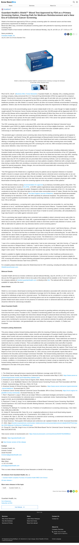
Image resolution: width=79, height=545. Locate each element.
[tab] (14, 516)
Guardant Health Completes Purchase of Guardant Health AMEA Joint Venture (25, 477)
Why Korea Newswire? (8, 518)
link (49, 280)
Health (4, 488)
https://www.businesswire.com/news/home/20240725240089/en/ (50, 434)
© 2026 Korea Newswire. (7, 540)
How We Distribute (7, 521)
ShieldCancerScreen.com (9, 267)
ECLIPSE (26, 187)
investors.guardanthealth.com (26, 280)
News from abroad (32, 523)
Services (5, 516)
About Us (55, 527)
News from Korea (32, 521)
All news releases (6, 480)
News (29, 516)
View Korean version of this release (13, 442)
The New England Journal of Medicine (40, 193)
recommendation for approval (33, 185)
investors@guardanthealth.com (11, 455)
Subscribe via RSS (7, 503)
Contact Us (55, 516)
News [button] (10, 5)
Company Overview (57, 529)
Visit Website (19, 507)
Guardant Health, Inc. (8, 35)
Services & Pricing (7, 523)
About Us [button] (53, 5)
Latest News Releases (33, 518)
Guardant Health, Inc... (15, 488)
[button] (73, 2)
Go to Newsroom (6, 501)
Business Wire (20, 94)
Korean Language (56, 539)
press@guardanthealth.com (10, 465)
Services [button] (31, 5)
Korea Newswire (31, 94)
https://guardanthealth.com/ (16, 438)
